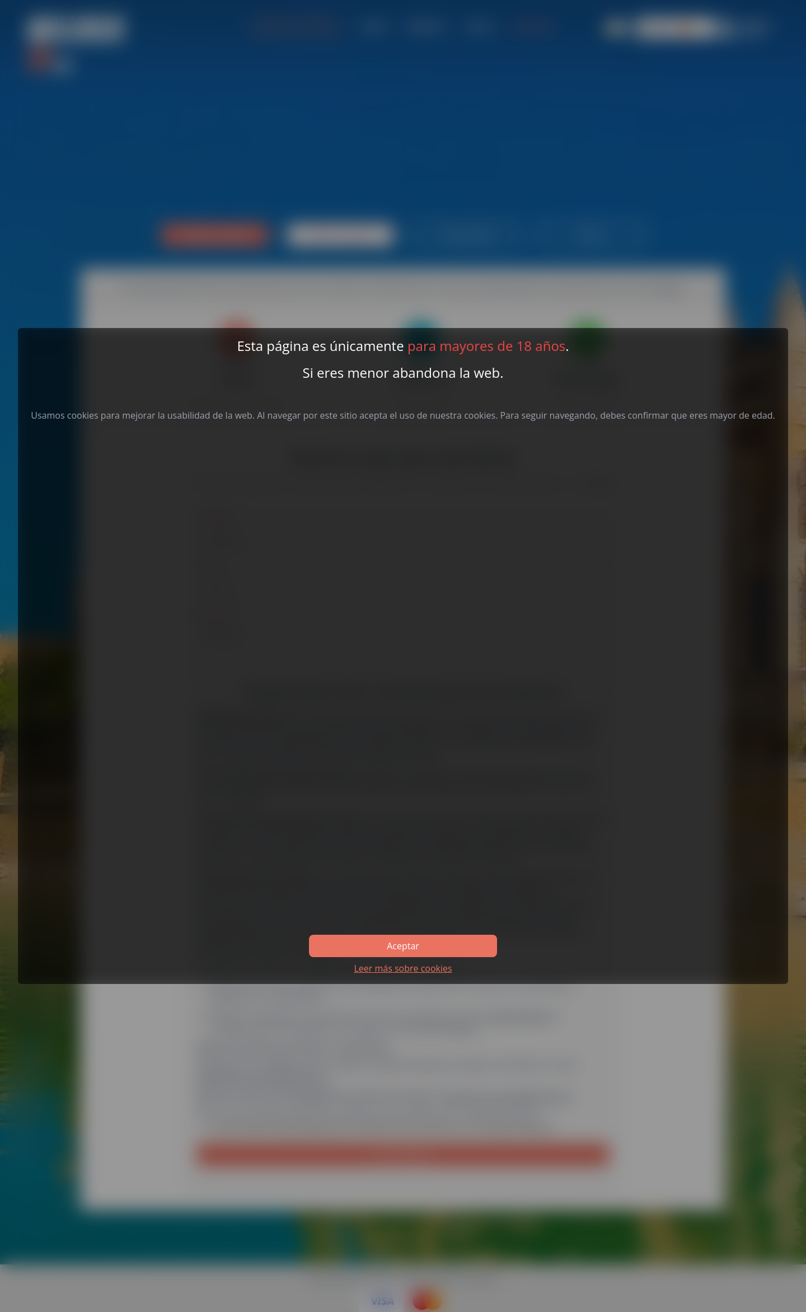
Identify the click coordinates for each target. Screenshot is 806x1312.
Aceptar (403, 946)
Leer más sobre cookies (403, 968)
